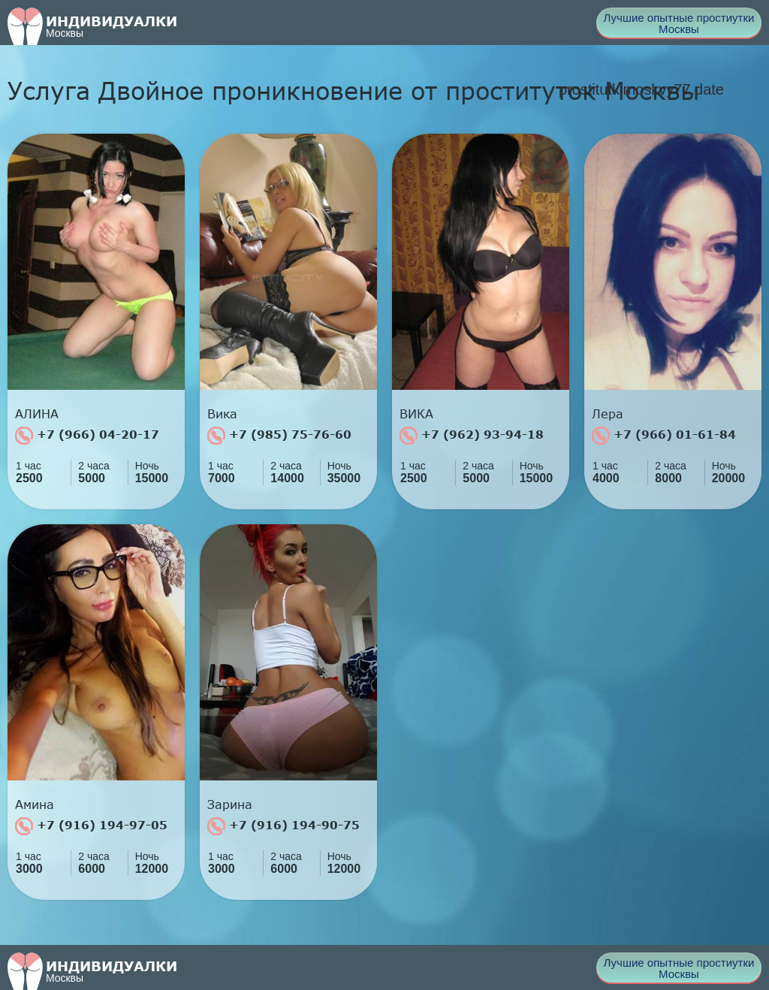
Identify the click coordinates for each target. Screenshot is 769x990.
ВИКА (416, 414)
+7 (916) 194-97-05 (91, 826)
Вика (222, 414)
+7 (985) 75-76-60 (279, 436)
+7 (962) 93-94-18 (472, 436)
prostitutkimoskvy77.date (641, 89)
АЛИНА (37, 414)
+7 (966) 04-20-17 (87, 436)
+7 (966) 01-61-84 (664, 436)
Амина (34, 804)
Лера (607, 414)
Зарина (229, 804)
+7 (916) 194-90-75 (283, 826)
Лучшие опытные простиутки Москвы (679, 23)
